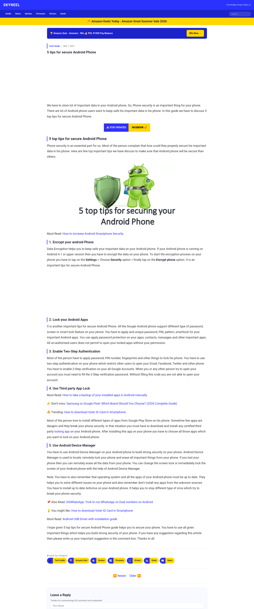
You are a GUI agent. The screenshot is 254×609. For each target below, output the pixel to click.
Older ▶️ (135, 575)
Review (28, 13)
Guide (8, 13)
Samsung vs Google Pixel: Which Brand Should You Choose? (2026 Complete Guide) (122, 403)
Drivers (52, 13)
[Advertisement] (127, 77)
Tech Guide (54, 46)
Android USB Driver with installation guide (90, 519)
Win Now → (195, 33)
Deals (63, 13)
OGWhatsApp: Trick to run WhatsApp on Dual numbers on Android (109, 502)
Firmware (40, 13)
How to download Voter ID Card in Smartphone (95, 412)
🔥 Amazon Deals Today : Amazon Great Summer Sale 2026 (127, 21)
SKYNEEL (11, 5)
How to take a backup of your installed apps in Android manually (105, 395)
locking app (62, 431)
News (18, 13)
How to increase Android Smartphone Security (93, 233)
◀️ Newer (119, 575)
